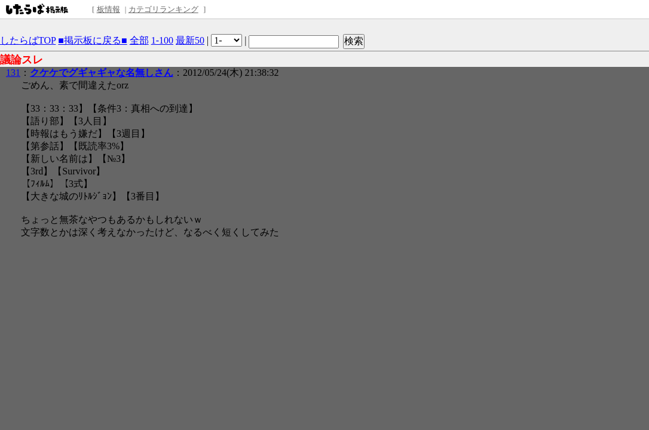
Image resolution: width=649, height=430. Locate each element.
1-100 (162, 40)
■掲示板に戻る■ (92, 40)
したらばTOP (28, 40)
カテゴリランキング (163, 9)
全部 (139, 40)
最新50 (190, 40)
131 (13, 72)
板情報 (108, 9)
